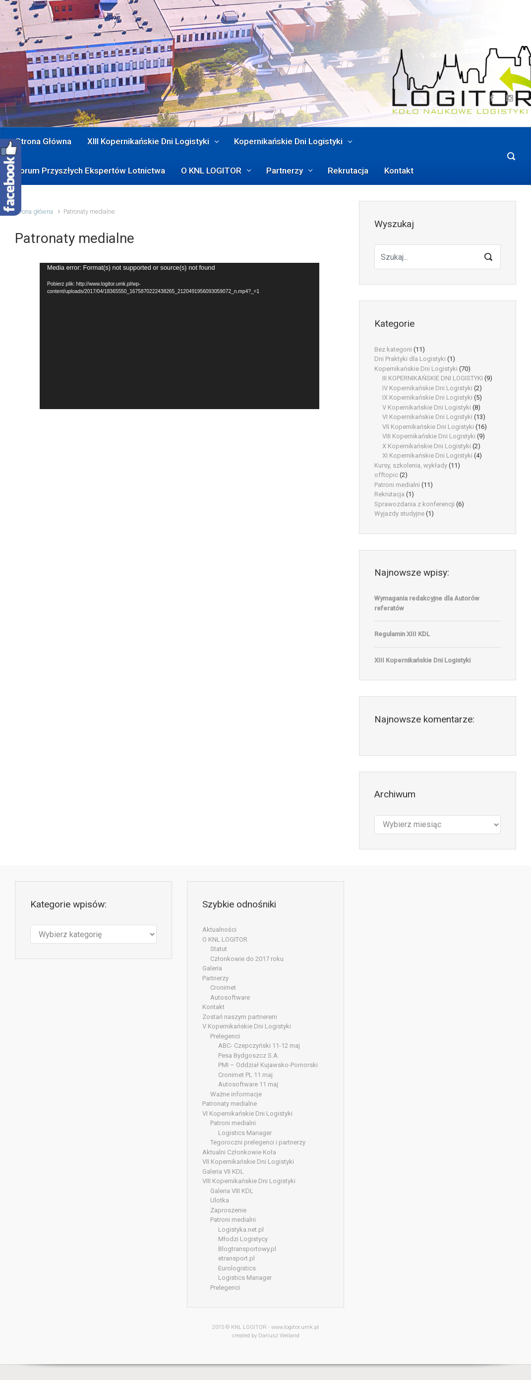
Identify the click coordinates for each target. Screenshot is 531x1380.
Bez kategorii (393, 349)
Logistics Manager (245, 1133)
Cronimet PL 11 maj (245, 1075)
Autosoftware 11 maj (248, 1084)
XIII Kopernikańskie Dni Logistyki (422, 660)
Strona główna (34, 211)
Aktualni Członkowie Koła (239, 1152)
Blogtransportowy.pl (247, 1249)
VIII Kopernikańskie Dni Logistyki (428, 436)
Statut (218, 949)
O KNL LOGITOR (224, 939)
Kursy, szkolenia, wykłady (410, 465)
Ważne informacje (236, 1094)
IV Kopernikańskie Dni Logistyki (427, 388)
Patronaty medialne (229, 1103)
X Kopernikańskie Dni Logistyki (426, 446)
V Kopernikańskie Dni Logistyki (426, 407)
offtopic (386, 475)
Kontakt (213, 1007)
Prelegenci (225, 1036)
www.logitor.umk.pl (295, 1327)
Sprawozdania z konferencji (414, 504)
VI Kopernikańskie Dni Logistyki (427, 416)
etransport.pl (236, 1258)
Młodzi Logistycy (243, 1239)
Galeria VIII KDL (231, 1191)
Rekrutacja (389, 494)
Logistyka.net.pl (241, 1229)
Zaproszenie (228, 1210)
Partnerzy (215, 978)
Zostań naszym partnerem (239, 1016)
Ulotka (219, 1200)
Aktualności (219, 929)
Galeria (212, 968)
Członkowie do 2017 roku (247, 958)
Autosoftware (230, 997)
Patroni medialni (397, 484)
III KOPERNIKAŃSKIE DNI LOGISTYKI (432, 378)
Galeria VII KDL (223, 1171)
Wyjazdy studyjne (399, 513)
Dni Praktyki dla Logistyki (410, 358)
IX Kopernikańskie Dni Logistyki (427, 397)
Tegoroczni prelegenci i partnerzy (257, 1142)
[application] (179, 336)
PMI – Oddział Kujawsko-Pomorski (268, 1065)
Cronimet (223, 987)
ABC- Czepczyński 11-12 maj (259, 1045)
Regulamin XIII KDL (402, 634)
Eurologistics (237, 1268)
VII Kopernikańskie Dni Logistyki (428, 426)
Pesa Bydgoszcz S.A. (248, 1055)
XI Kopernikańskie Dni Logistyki (427, 455)
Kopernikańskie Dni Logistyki (416, 368)
